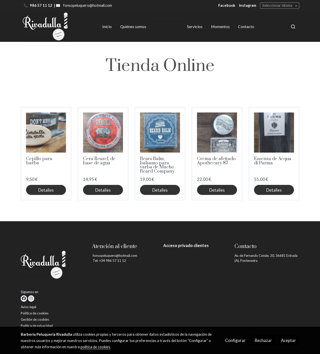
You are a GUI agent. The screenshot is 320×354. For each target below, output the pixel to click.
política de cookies (95, 347)
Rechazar (263, 340)
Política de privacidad (37, 326)
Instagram (247, 5)
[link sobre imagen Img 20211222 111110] (103, 132)
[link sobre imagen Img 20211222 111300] (274, 132)
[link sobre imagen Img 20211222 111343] (217, 132)
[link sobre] (53, 266)
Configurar (235, 340)
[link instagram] (31, 298)
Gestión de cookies (35, 319)
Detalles (46, 190)
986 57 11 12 (41, 5)
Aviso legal (28, 307)
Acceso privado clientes (186, 245)
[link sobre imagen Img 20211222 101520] (46, 132)
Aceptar (288, 340)
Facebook (226, 5)
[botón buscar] (293, 26)
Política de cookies (34, 313)
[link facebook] (24, 298)
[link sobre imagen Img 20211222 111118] (160, 132)
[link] (45, 27)
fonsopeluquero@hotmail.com (87, 5)
